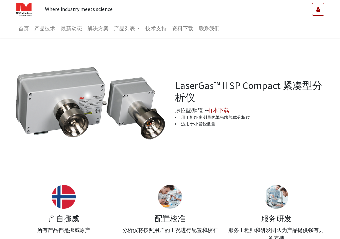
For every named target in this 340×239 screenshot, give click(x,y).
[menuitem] (24, 28)
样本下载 (218, 110)
